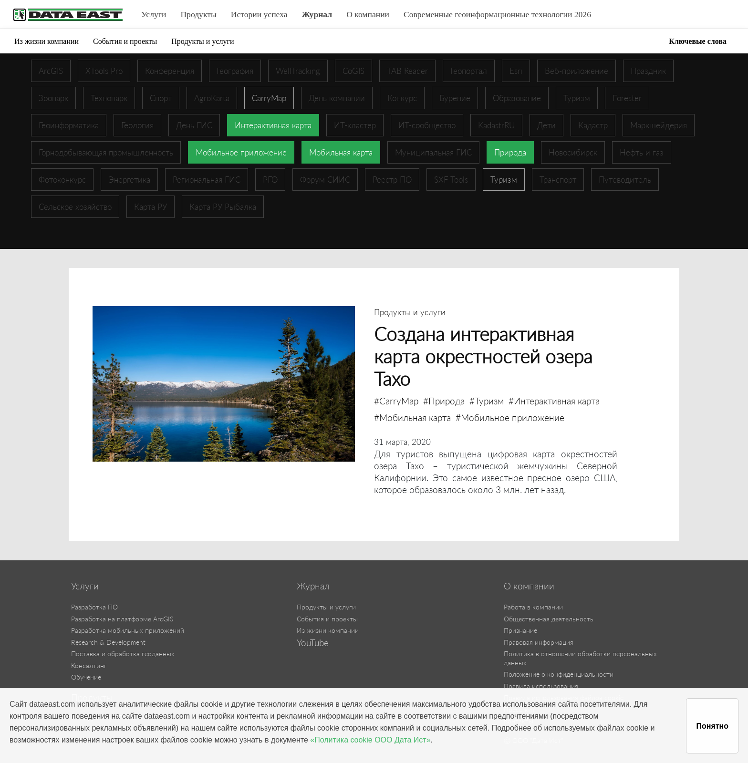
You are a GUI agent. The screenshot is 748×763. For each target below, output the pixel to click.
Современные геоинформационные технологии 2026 (497, 14)
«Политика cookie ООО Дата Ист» (370, 740)
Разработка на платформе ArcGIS (122, 619)
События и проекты (125, 41)
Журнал (317, 14)
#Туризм (486, 400)
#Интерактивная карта (554, 400)
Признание (520, 630)
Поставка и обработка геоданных (123, 654)
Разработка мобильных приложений (127, 630)
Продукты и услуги (202, 41)
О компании (367, 14)
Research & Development (108, 642)
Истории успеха (259, 14)
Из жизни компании (46, 41)
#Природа (444, 400)
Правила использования (541, 686)
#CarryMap (396, 400)
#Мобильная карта (412, 417)
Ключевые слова (698, 41)
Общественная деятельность (548, 619)
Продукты (198, 14)
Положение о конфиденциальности (558, 674)
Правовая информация (538, 642)
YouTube (313, 643)
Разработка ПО (94, 607)
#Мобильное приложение (510, 417)
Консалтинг (89, 665)
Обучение (86, 677)
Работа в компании (533, 607)
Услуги (153, 14)
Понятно (712, 726)
